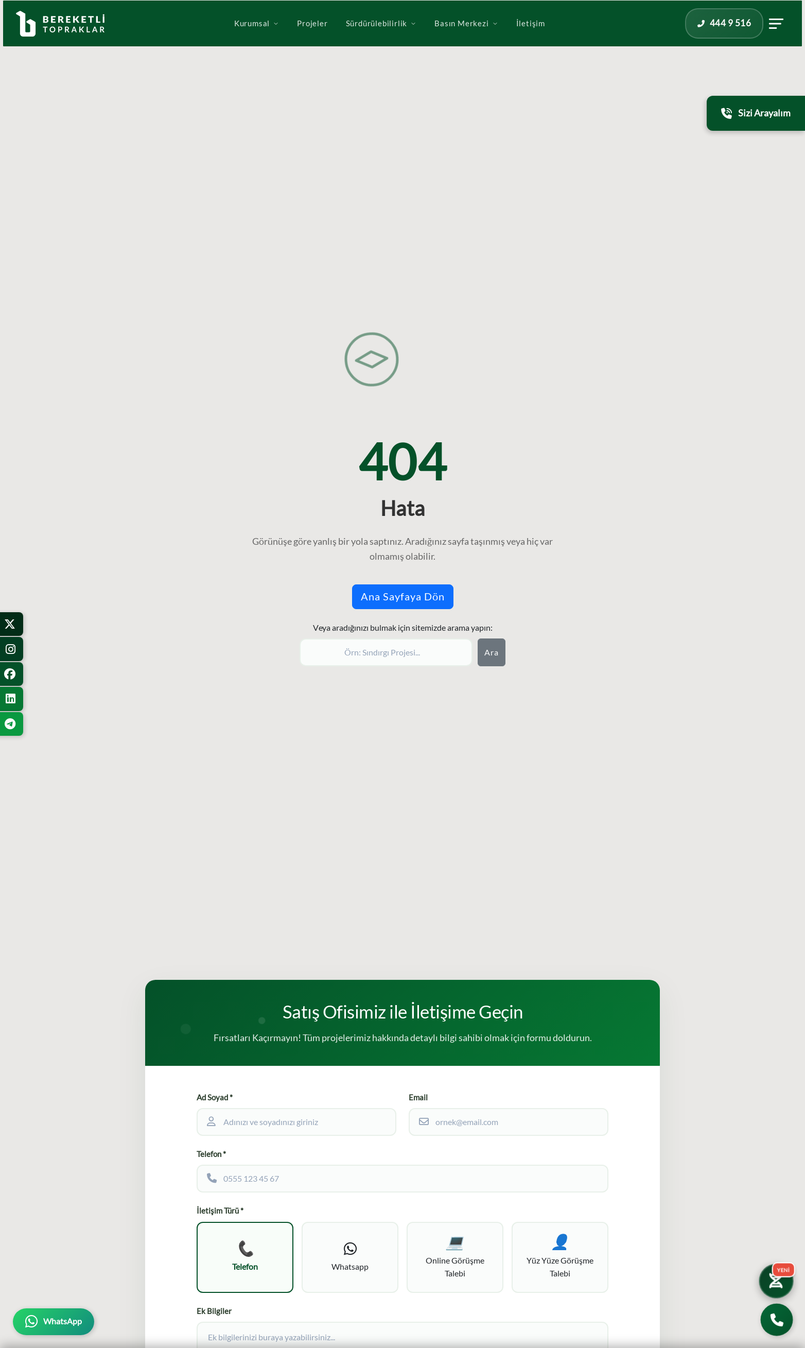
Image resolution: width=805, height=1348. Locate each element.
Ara (491, 652)
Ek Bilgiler (214, 1312)
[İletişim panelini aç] (741, 37)
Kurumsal (256, 37)
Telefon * (211, 1154)
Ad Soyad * (215, 1097)
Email (418, 1097)
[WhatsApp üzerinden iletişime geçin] (53, 1321)
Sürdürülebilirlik (381, 37)
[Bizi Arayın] (777, 1320)
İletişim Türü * (220, 1210)
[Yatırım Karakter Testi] (775, 1279)
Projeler (312, 37)
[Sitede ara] (386, 652)
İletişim (530, 37)
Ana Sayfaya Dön (403, 596)
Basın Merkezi (466, 37)
